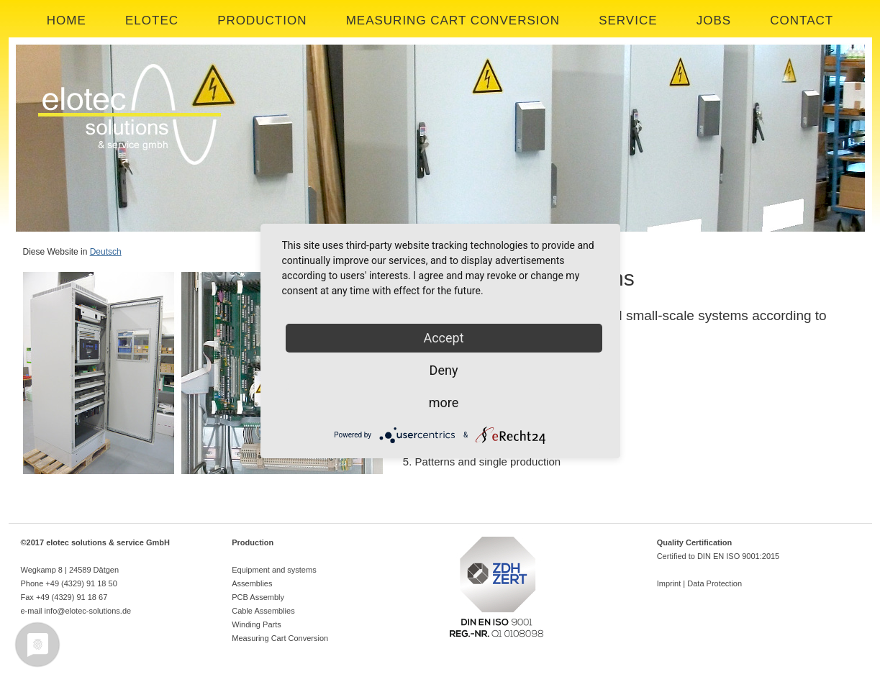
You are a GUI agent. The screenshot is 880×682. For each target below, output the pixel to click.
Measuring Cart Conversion (280, 638)
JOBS (714, 20)
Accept (443, 337)
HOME (66, 20)
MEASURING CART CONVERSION (453, 20)
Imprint (669, 583)
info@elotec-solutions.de (88, 610)
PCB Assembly (258, 597)
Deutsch (106, 252)
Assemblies (252, 583)
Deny (444, 370)
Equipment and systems (274, 569)
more (444, 402)
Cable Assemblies (263, 610)
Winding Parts (256, 624)
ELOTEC (151, 20)
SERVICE (628, 20)
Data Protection (714, 583)
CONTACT (801, 20)
